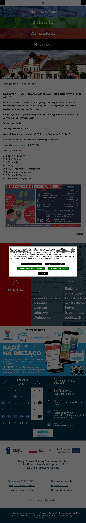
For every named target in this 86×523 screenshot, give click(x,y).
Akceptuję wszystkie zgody (58, 268)
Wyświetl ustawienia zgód (55, 264)
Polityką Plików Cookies (19, 251)
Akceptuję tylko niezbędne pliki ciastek (31, 268)
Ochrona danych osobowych (31, 264)
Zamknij (43, 273)
